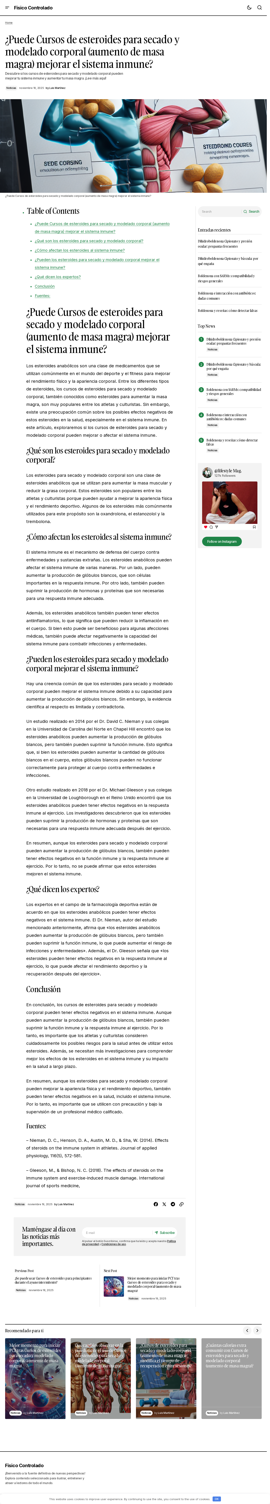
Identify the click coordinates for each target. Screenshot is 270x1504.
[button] (7, 7)
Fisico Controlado (33, 7)
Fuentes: (43, 295)
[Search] (250, 211)
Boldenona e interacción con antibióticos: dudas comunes (226, 417)
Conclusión (46, 286)
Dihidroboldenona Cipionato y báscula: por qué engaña (233, 366)
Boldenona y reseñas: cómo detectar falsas (228, 310)
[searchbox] (218, 211)
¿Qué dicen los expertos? (60, 276)
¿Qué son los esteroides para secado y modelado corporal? (95, 240)
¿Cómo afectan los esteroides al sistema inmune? (84, 250)
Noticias (11, 88)
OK (217, 1499)
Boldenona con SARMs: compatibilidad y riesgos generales (233, 392)
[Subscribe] (163, 1232)
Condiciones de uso (113, 1244)
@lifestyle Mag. (228, 471)
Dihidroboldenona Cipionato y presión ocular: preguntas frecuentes (233, 341)
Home (9, 22)
